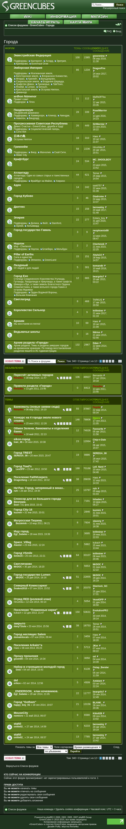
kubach (96, 542)
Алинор (52, 115)
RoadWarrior (100, 110)
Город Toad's (23, 466)
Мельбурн (61, 249)
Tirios (32, 102)
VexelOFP (98, 599)
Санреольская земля (27, 81)
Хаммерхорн (37, 115)
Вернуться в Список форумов (22, 766)
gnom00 (18, 659)
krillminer (98, 310)
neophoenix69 (101, 230)
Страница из (87, 361)
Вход (118, 31)
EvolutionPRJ (100, 610)
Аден (17, 185)
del (16, 680)
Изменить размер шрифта (118, 24)
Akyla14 (97, 255)
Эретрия (61, 61)
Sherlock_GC (100, 586)
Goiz (18, 669)
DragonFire (99, 68)
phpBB (49, 817)
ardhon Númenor (25, 96)
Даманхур (21, 92)
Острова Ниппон (50, 89)
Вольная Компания (26, 295)
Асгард (49, 61)
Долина (35, 223)
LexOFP (20, 469)
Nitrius (96, 332)
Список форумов (18, 25)
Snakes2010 (20, 588)
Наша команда (45, 809)
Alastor (18, 545)
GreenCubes (37, 25)
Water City (21, 155)
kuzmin (18, 512)
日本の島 (19, 136)
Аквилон (20, 118)
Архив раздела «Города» (31, 342)
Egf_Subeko (20, 534)
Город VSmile (23, 553)
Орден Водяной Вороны (44, 292)
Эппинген (36, 260)
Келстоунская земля (27, 76)
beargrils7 (98, 276)
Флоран (20, 78)
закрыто (19, 623)
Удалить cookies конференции (71, 809)
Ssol (16, 504)
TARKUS (97, 299)
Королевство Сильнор (29, 310)
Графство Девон (25, 84)
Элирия (19, 217)
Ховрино (60, 181)
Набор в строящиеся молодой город (39, 666)
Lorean (31, 87)
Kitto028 (97, 713)
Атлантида (21, 172)
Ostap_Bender (101, 667)
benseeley (98, 207)
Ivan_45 (18, 442)
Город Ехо (21, 276)
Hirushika (98, 147)
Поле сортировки (78, 747)
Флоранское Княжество (54, 76)
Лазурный (21, 265)
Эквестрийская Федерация (32, 55)
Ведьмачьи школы (27, 331)
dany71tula (20, 626)
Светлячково (23, 563)
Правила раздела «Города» (33, 385)
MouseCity (21, 712)
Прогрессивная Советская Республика (40, 123)
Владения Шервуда (53, 81)
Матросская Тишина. (28, 520)
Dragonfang (20, 480)
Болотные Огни (39, 63)
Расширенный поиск (114, 8)
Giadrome (98, 196)
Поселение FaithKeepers (30, 477)
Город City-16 (23, 509)
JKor (95, 645)
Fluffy (57, 826)
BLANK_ (97, 702)
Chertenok (98, 244)
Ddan (96, 343)
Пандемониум (23, 109)
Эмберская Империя (28, 67)
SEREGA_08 (21, 455)
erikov (17, 683)
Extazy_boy (99, 218)
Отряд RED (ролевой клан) (32, 599)
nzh (16, 491)
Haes (95, 136)
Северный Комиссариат (30, 585)
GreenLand (50, 260)
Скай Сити (60, 152)
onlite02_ (19, 726)
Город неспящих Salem (30, 634)
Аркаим (19, 320)
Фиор (33, 152)
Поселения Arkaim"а (28, 645)
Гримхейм (21, 146)
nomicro (18, 715)
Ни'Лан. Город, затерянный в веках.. (39, 488)
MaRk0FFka (99, 97)
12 (120, 361)
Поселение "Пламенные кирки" (36, 609)
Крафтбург (21, 159)
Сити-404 (21, 131)
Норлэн (19, 243)
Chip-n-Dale (99, 439)
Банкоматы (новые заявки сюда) (37, 406)
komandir (98, 265)
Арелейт (32, 78)
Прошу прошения (26, 656)
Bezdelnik (21, 523)
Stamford (56, 223)
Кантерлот (36, 61)
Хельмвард (33, 226)
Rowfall (20, 87)
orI (94, 656)
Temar (96, 173)
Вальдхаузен (48, 78)
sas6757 (97, 185)
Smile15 (18, 556)
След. (116, 747)
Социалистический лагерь (45, 129)
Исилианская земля (41, 73)
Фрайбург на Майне (41, 181)
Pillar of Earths (24, 254)
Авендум (64, 115)
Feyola (96, 407)
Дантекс (19, 206)
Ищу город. (21, 531)
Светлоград (22, 299)
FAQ (109, 31)
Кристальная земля (26, 89)
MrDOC (18, 566)
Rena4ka (18, 377)
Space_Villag (22, 542)
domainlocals (21, 637)
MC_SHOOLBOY (102, 159)
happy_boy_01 (22, 705)
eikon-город (22, 439)
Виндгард (34, 118)
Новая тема (15, 361)
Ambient (97, 681)
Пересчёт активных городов (33, 374)
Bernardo (98, 375)
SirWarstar (99, 124)
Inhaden (97, 499)
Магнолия (45, 152)
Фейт (45, 223)
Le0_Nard (98, 467)
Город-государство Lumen (32, 574)
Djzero (96, 418)
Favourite (98, 429)
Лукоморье (43, 84)
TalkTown (58, 84)
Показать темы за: (34, 747)
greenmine (99, 56)
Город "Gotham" (25, 702)
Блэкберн (47, 249)
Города (50, 25)
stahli (17, 723)
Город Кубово (23, 195)
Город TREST (23, 452)
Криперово (22, 63)
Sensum (42, 87)
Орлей (19, 226)
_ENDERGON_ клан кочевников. (36, 691)
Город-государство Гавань (32, 229)
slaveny (97, 521)
